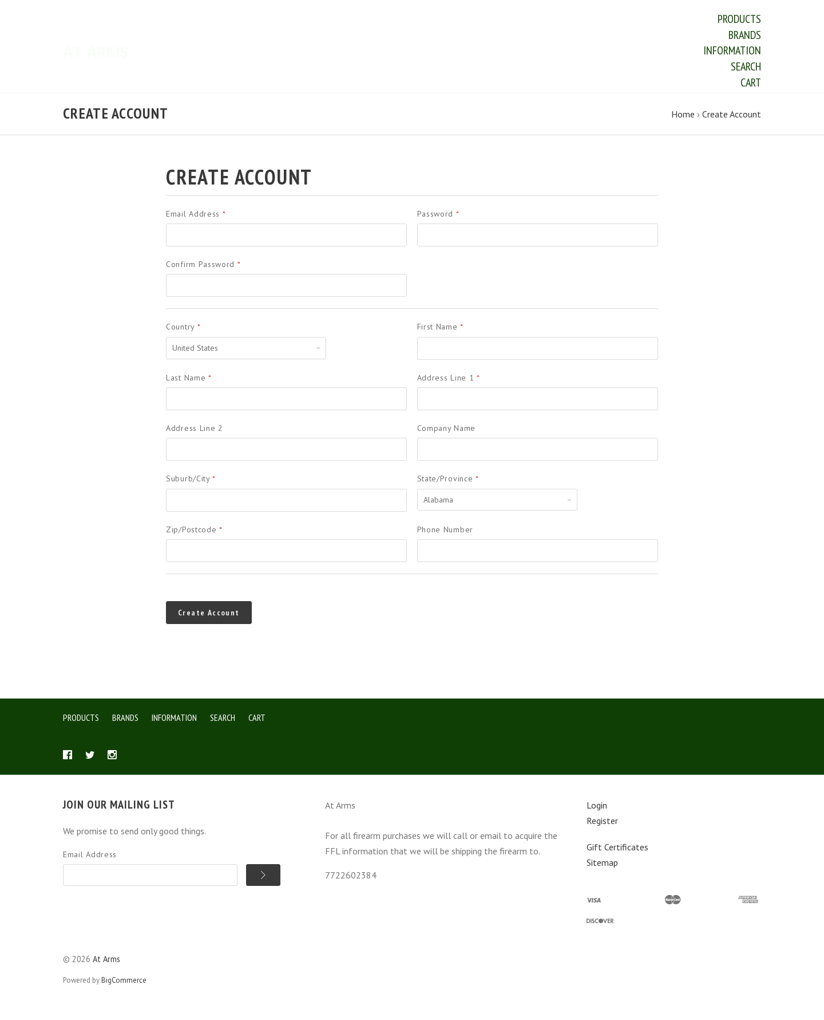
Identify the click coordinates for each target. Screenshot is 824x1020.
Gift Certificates (617, 858)
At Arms (106, 969)
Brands (744, 35)
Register (602, 831)
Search (746, 66)
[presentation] (541, 619)
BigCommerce (123, 991)
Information (732, 50)
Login (597, 816)
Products (739, 18)
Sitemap (602, 873)
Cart (750, 82)
